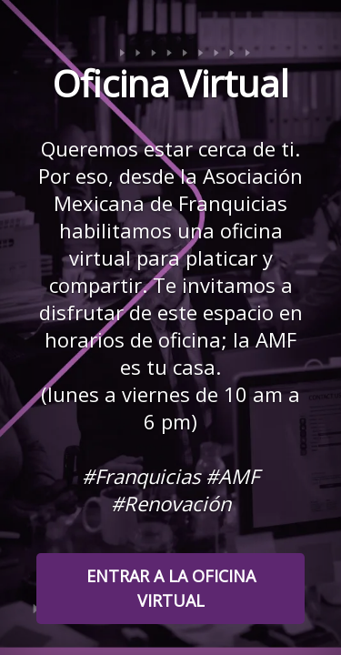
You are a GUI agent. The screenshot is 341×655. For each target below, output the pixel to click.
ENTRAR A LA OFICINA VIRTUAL (171, 588)
